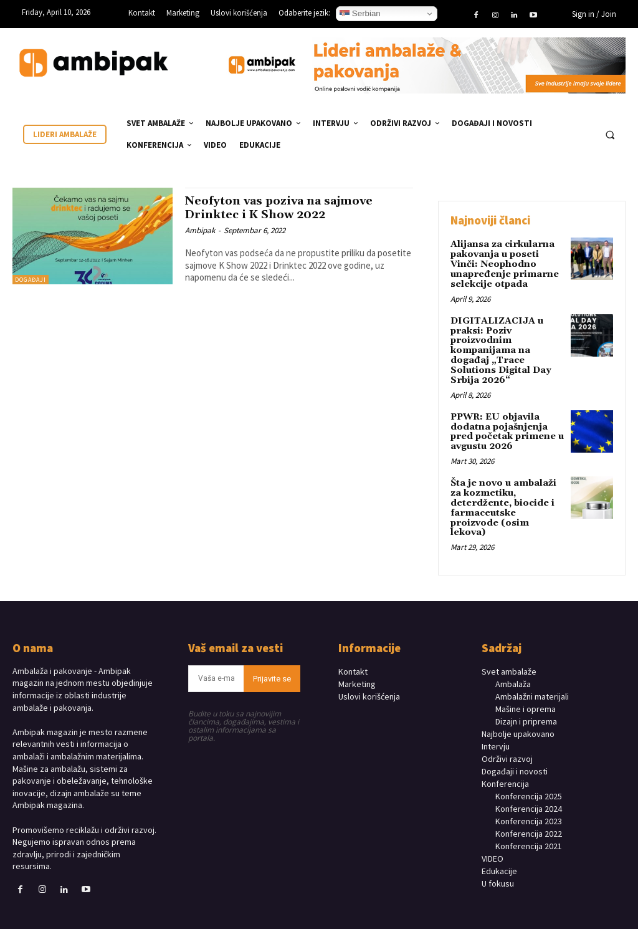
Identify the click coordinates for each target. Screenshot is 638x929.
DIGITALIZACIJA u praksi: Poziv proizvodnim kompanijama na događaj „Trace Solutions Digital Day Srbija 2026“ (500, 348)
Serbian (360, 14)
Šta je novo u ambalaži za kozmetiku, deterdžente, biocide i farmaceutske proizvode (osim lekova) (507, 498)
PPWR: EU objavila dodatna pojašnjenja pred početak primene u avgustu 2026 (505, 428)
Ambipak (200, 229)
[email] (216, 663)
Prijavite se (272, 663)
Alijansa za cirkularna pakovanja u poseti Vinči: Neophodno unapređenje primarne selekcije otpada (502, 264)
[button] (610, 134)
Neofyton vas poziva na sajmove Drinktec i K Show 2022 (285, 207)
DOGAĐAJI (30, 280)
